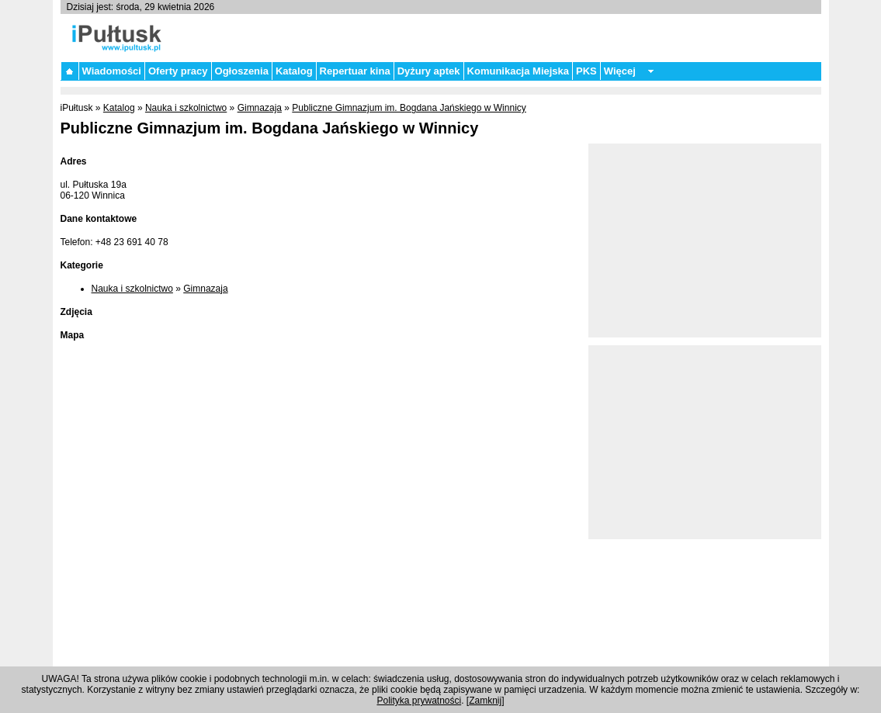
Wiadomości (111, 71)
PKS (586, 71)
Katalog (294, 71)
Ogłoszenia (242, 71)
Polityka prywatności (418, 700)
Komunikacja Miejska (518, 71)
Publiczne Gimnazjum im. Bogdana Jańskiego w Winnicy (408, 107)
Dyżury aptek (428, 71)
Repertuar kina (355, 71)
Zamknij (485, 700)
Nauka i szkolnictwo (186, 107)
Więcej (620, 71)
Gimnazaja (260, 107)
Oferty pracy (178, 71)
